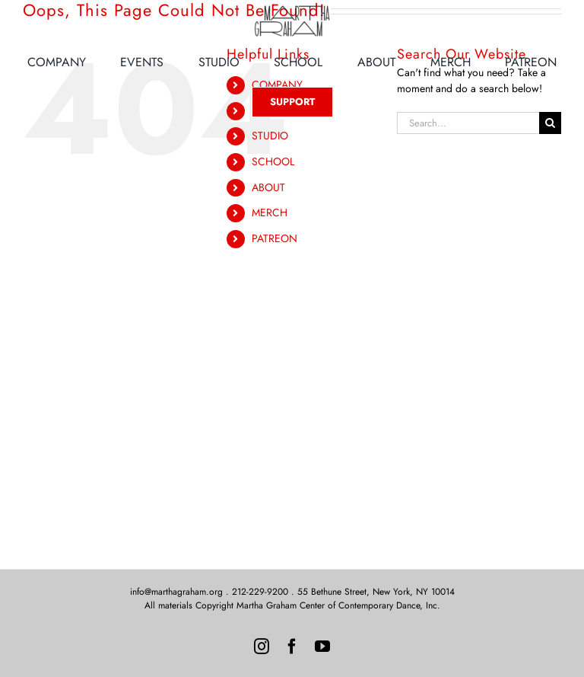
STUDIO (270, 135)
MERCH (269, 212)
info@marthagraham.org (176, 592)
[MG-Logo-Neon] (292, 9)
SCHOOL (273, 161)
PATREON (274, 238)
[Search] (550, 123)
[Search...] (468, 123)
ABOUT (268, 187)
